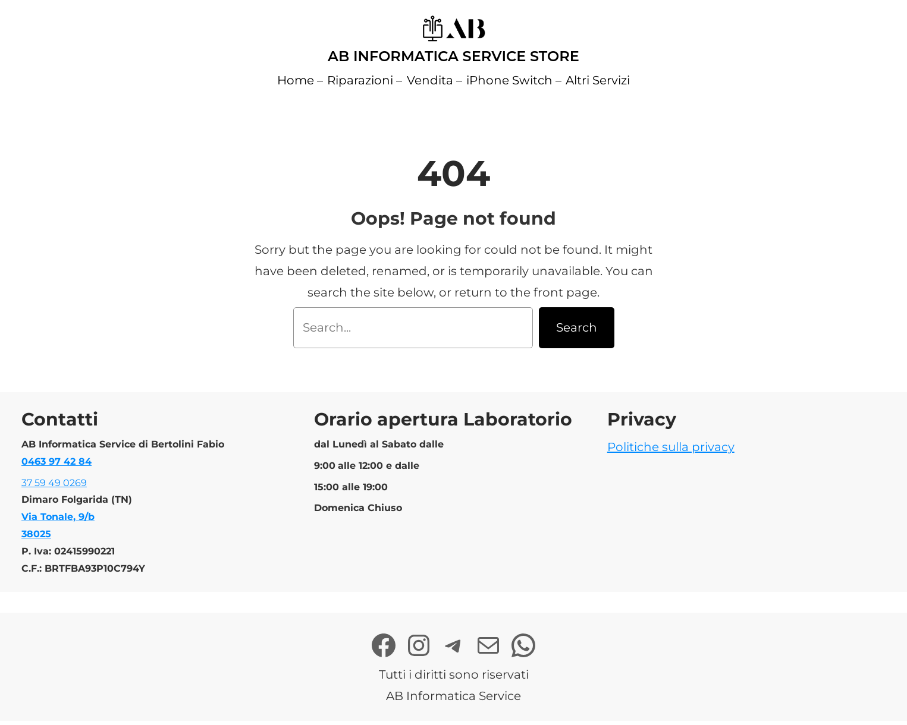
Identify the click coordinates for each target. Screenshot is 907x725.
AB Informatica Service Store (453, 56)
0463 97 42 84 (56, 461)
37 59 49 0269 (54, 482)
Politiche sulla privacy (671, 447)
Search (576, 327)
